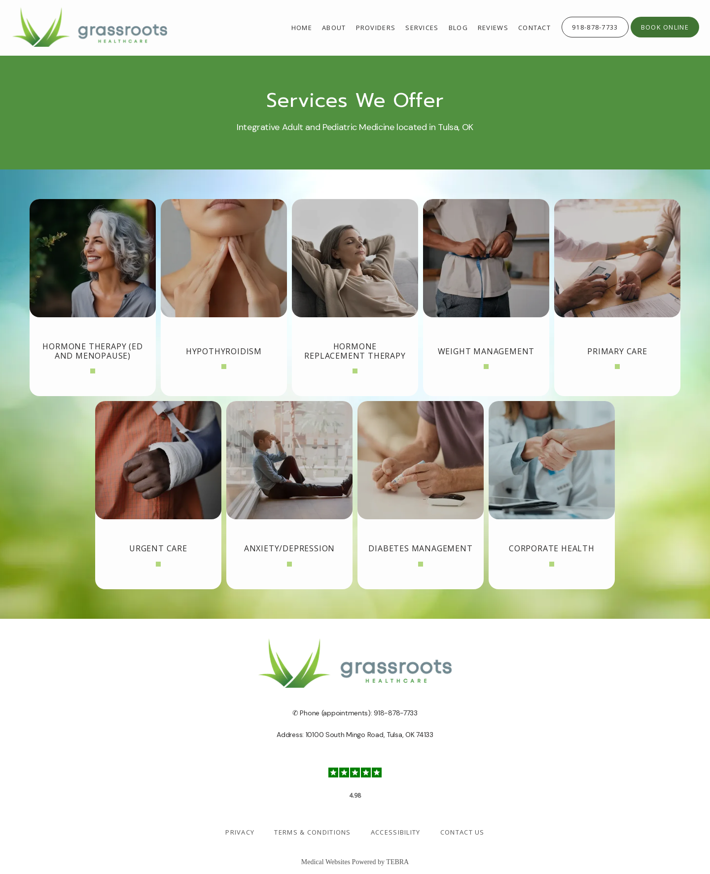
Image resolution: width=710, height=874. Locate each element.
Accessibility (396, 832)
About (334, 27)
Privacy (239, 832)
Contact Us (462, 832)
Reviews (493, 27)
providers (376, 27)
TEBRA (397, 862)
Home (301, 27)
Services (421, 27)
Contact (534, 27)
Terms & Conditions (312, 832)
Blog (458, 27)
